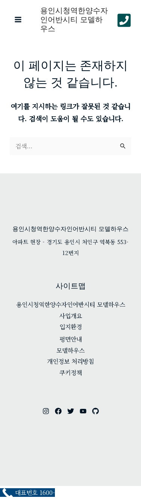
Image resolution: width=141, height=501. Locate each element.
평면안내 (70, 339)
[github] (95, 411)
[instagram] (45, 411)
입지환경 (70, 326)
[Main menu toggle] (18, 19)
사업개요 (70, 315)
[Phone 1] (124, 20)
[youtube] (83, 411)
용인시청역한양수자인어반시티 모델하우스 (74, 19)
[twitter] (70, 411)
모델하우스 (70, 350)
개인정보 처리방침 (70, 361)
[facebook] (58, 411)
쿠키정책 (70, 372)
